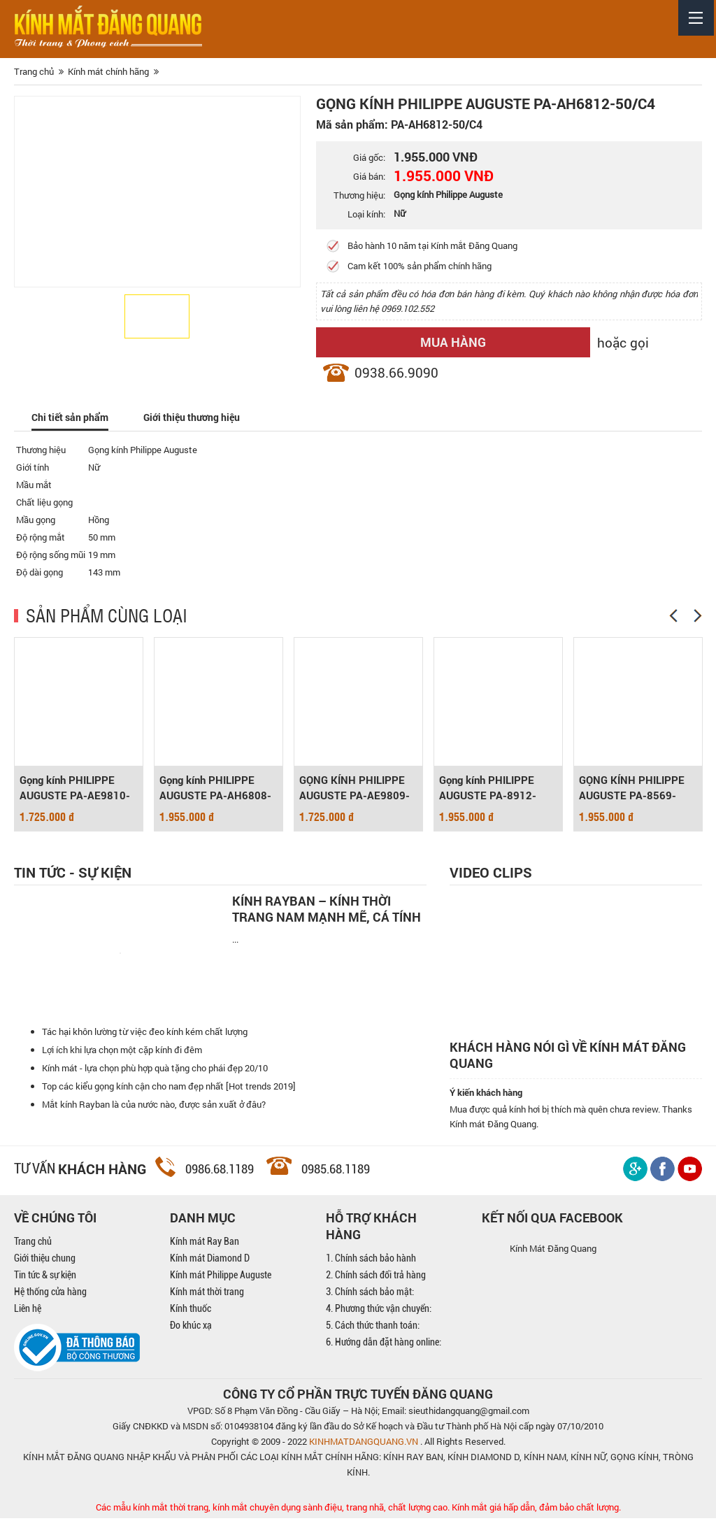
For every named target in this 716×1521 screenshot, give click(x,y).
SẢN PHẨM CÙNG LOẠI (106, 615)
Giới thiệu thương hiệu (199, 417)
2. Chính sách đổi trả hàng (376, 1277)
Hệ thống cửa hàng (50, 1294)
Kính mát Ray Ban (204, 1244)
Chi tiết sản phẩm (72, 417)
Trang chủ (33, 1244)
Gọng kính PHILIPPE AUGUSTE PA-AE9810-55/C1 (75, 789)
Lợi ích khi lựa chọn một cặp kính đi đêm (122, 1052)
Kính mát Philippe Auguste (220, 1277)
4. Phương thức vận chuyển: (378, 1311)
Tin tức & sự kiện (45, 1277)
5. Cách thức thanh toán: (373, 1328)
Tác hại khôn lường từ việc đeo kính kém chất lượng (145, 1034)
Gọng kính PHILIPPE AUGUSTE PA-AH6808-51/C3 (215, 789)
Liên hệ (27, 1311)
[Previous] (673, 616)
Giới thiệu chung (45, 1260)
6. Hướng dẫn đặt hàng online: (383, 1344)
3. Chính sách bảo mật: (370, 1294)
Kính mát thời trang (207, 1294)
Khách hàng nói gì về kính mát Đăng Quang (568, 1058)
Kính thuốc (190, 1311)
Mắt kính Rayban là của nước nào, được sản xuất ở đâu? (154, 1107)
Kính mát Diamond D (210, 1260)
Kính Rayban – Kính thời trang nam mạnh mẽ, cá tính (326, 909)
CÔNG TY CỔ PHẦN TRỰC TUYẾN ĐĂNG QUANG (358, 1396)
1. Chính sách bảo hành (371, 1260)
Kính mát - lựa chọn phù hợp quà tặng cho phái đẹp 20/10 (155, 1070)
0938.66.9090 (396, 372)
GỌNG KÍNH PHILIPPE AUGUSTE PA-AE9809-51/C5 (354, 789)
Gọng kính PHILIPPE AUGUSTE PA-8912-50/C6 (487, 789)
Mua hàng (424, 342)
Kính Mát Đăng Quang (553, 1251)
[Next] (698, 616)
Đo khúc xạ (191, 1328)
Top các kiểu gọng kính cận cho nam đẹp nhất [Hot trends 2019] (169, 1089)
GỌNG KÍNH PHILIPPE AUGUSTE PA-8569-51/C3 (632, 789)
